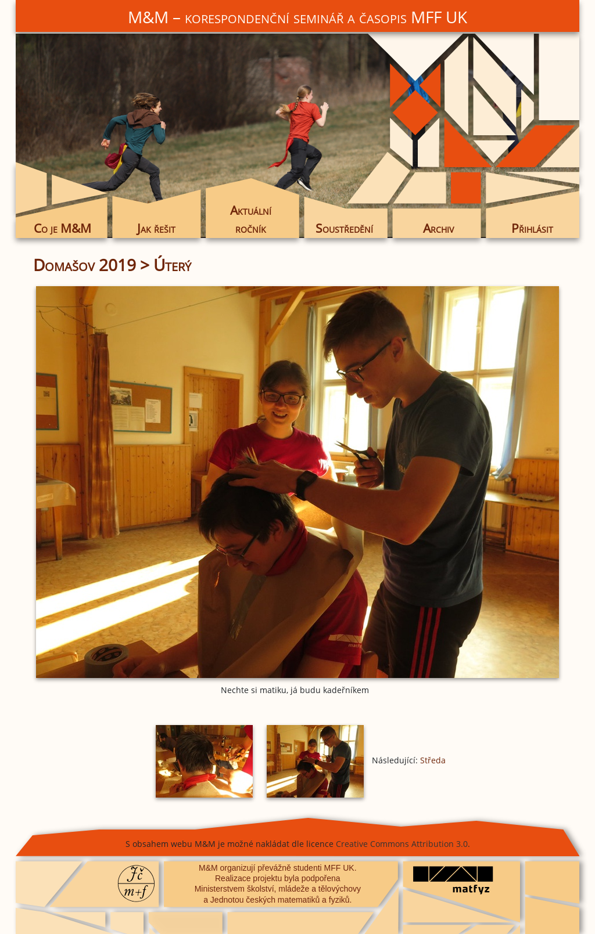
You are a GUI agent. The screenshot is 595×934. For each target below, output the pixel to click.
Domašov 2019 (84, 265)
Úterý (172, 265)
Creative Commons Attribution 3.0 (402, 843)
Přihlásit (532, 228)
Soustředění (344, 228)
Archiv (438, 228)
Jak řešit (156, 228)
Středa (433, 760)
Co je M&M (62, 228)
